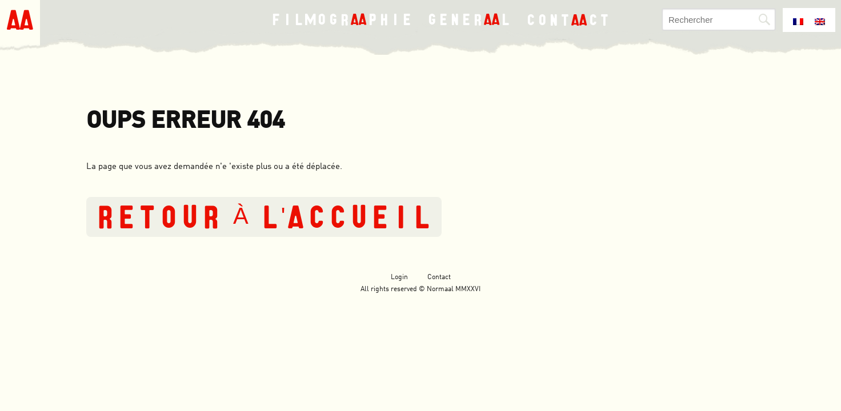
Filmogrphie (342, 20)
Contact (439, 277)
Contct (568, 19)
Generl (469, 20)
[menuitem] (798, 19)
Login (399, 277)
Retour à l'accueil (264, 217)
